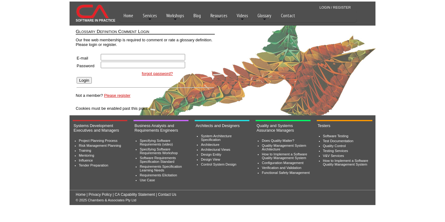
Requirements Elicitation (158, 175)
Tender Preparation (93, 165)
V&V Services (333, 156)
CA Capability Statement (135, 194)
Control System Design (218, 164)
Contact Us (167, 194)
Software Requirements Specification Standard (158, 159)
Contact (288, 15)
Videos (242, 17)
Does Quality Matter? (278, 140)
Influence (86, 160)
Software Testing (336, 136)
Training (85, 150)
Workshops (175, 17)
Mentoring (86, 155)
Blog (197, 15)
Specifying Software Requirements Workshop (159, 151)
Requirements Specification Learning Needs (161, 168)
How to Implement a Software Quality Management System (284, 156)
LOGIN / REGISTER (335, 7)
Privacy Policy (100, 194)
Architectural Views (215, 149)
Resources (218, 17)
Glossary (264, 17)
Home (128, 15)
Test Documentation (338, 141)
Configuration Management (282, 163)
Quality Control (334, 146)
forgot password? (157, 73)
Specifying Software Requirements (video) (156, 142)
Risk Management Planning (100, 145)
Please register (117, 95)
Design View (210, 159)
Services (150, 17)
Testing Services (335, 151)
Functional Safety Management (286, 173)
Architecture (210, 144)
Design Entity (211, 154)
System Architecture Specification (216, 138)
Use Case (147, 180)
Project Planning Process (98, 140)
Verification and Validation (281, 168)
